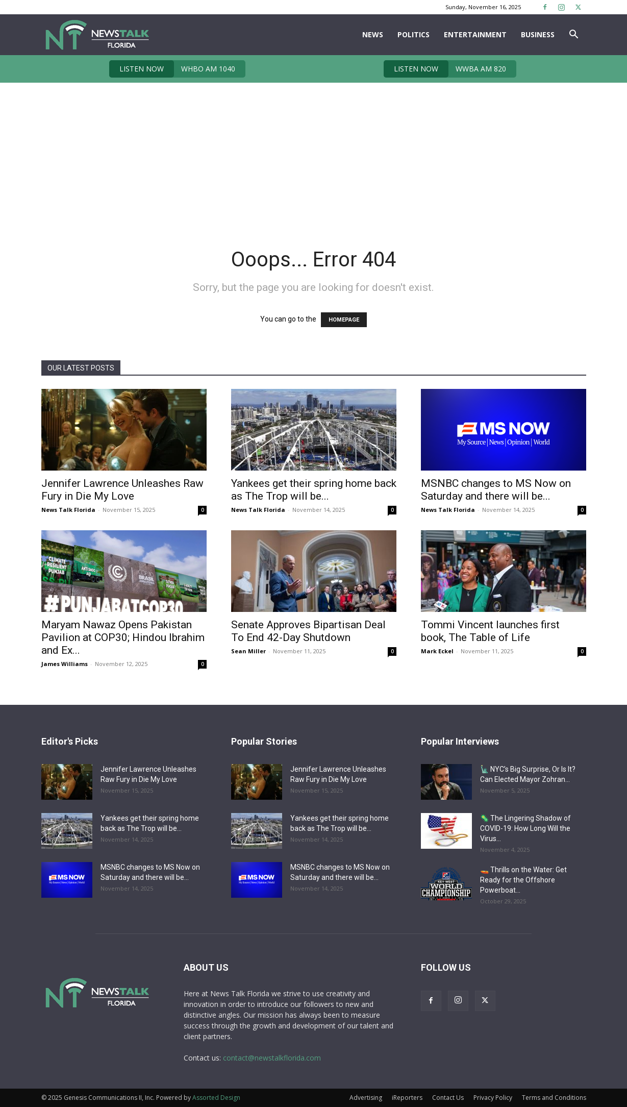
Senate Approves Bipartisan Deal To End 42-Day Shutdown (308, 631)
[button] (574, 35)
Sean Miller (248, 651)
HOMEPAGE (344, 319)
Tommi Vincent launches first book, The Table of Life (490, 631)
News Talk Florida (68, 509)
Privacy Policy (492, 1097)
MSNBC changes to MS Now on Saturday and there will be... (496, 489)
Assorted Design (216, 1097)
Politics (413, 34)
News (372, 34)
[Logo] (96, 34)
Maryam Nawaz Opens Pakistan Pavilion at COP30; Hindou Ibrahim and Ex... (123, 637)
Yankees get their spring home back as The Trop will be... (313, 489)
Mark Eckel (437, 651)
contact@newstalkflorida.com (272, 1058)
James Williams (64, 664)
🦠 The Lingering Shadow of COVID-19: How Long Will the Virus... (525, 828)
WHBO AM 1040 (172, 69)
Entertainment (475, 34)
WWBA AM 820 (445, 69)
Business (538, 34)
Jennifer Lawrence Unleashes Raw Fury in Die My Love (122, 489)
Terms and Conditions (554, 1097)
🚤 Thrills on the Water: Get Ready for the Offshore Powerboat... (523, 880)
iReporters (407, 1097)
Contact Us (448, 1097)
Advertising (365, 1097)
